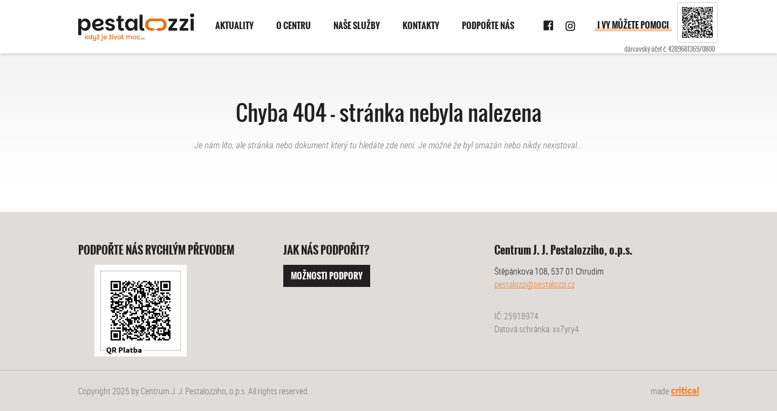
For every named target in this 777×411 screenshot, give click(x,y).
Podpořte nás (488, 25)
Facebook (549, 26)
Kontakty (421, 25)
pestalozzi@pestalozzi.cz (534, 284)
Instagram (570, 26)
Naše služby (356, 25)
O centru (293, 25)
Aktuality (234, 25)
